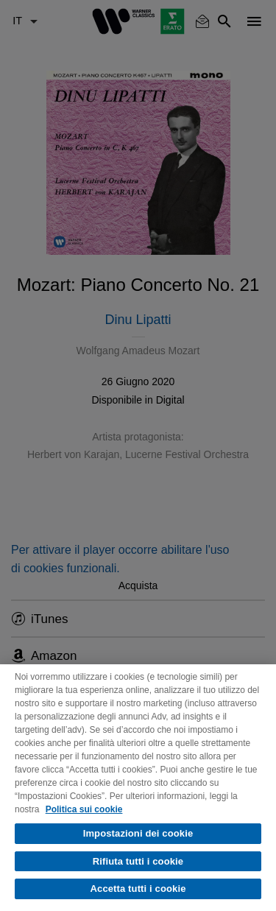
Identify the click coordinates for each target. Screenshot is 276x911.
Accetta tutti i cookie (138, 888)
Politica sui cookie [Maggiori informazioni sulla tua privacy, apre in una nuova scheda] (84, 809)
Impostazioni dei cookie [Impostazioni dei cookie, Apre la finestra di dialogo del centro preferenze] (138, 833)
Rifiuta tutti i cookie (138, 861)
